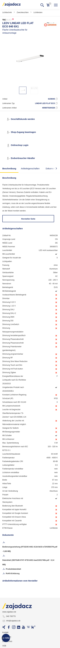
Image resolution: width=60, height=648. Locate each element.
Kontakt (5, 632)
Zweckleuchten (23, 12)
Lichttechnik (7, 12)
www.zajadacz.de (9, 612)
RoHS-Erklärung (11, 573)
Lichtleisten (38, 12)
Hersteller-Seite (28, 219)
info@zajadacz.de (11, 620)
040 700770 (9, 616)
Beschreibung (9, 168)
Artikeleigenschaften (30, 168)
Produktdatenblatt (11, 569)
